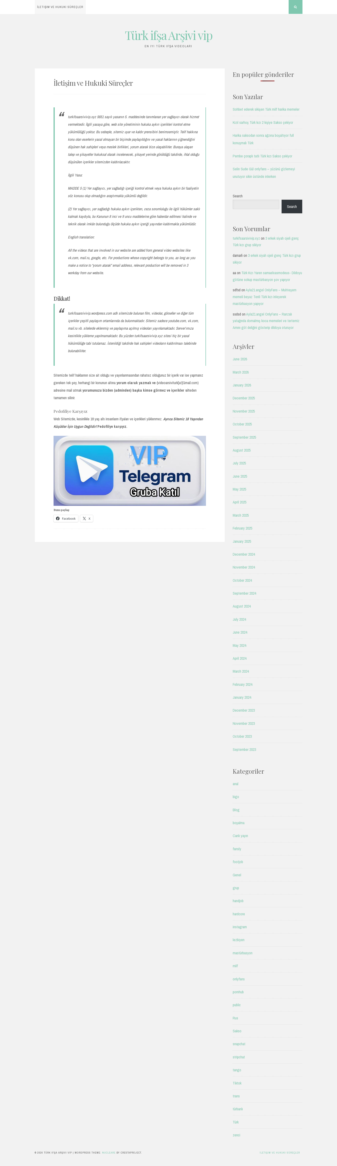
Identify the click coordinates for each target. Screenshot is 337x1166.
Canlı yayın (240, 835)
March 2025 (241, 515)
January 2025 (242, 541)
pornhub (238, 991)
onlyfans (239, 979)
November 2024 (244, 567)
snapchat (239, 1043)
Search (238, 196)
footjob (238, 861)
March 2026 (241, 372)
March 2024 (241, 671)
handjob (238, 900)
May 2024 (239, 645)
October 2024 (242, 580)
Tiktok (237, 1083)
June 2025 (240, 476)
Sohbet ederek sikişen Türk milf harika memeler (266, 109)
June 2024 (240, 632)
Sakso (237, 1030)
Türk (236, 1122)
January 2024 (242, 697)
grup (236, 887)
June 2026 (240, 359)
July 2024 (239, 619)
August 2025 (242, 450)
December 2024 (244, 554)
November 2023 (244, 723)
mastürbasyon (242, 952)
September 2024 (244, 593)
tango (237, 1069)
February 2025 (242, 528)
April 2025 (239, 502)
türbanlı (238, 1108)
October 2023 (242, 736)
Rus (235, 1018)
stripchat (239, 1057)
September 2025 (244, 437)
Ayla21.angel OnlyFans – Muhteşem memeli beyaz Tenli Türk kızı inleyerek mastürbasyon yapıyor (264, 296)
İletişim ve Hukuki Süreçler (60, 7)
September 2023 (244, 749)
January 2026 (242, 385)
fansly (237, 848)
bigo (236, 796)
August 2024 (242, 606)
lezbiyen (238, 939)
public (237, 1004)
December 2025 (244, 398)
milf (235, 965)
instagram (240, 926)
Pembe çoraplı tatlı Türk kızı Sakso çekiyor (262, 156)
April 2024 (239, 658)
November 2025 (244, 411)
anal (235, 783)
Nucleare (109, 1152)
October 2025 (242, 424)
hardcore (239, 913)
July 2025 (239, 463)
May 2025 (239, 489)
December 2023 (244, 710)
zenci (236, 1135)
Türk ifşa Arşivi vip (168, 35)
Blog (236, 809)
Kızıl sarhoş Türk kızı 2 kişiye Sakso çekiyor (263, 122)
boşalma (238, 822)
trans (236, 1096)
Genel (237, 874)
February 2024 (242, 684)
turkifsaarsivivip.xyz (246, 238)
